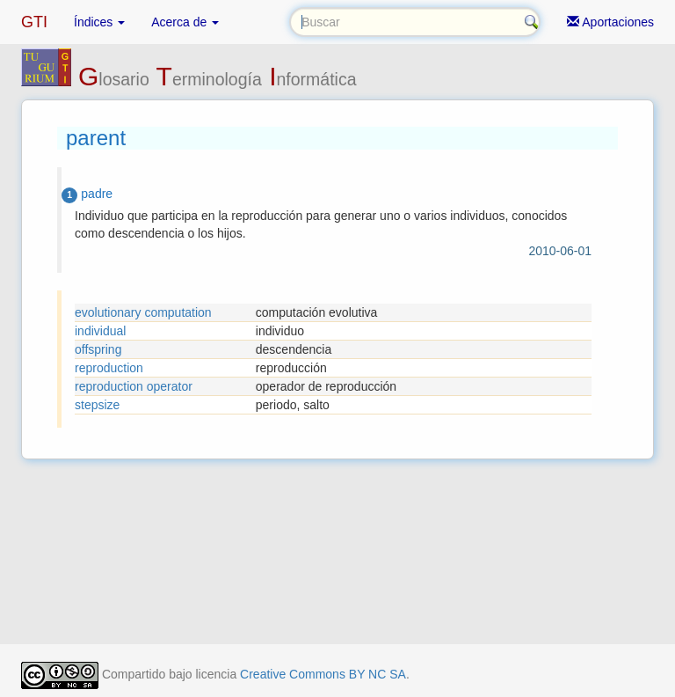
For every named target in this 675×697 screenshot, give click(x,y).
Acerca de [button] (185, 22)
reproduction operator (133, 386)
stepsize (97, 405)
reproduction (109, 368)
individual (100, 331)
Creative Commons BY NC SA (323, 674)
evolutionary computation (143, 312)
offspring (98, 349)
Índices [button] (99, 22)
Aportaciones (610, 22)
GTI (34, 22)
